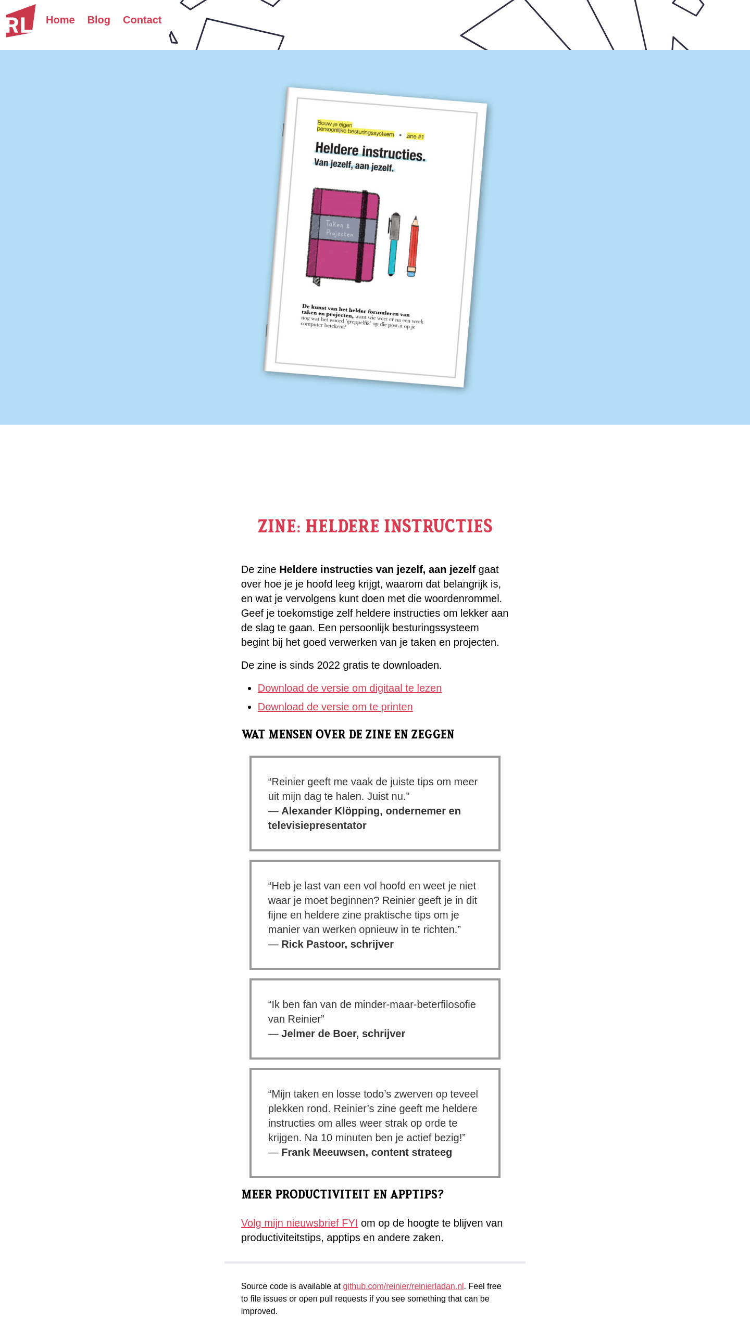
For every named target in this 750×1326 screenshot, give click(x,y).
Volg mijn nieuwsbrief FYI (299, 1223)
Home (60, 20)
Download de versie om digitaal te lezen (350, 688)
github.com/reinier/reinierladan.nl (403, 1286)
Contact (142, 20)
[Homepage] (21, 20)
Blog (99, 20)
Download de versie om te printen (335, 706)
